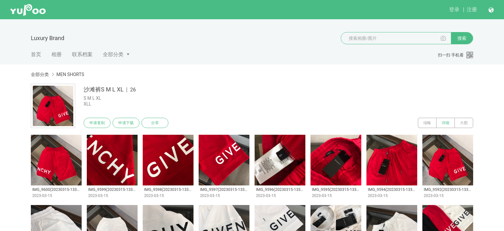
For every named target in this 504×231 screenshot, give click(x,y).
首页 (36, 54)
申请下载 (126, 123)
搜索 (461, 38)
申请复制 (97, 123)
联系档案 (82, 54)
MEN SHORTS (70, 74)
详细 (445, 123)
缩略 (427, 123)
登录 (454, 9)
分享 (155, 123)
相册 (56, 54)
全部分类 (113, 54)
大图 (464, 123)
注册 (472, 9)
